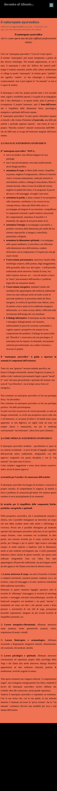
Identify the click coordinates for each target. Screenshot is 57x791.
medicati (38, 29)
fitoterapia (26, 29)
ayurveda (8, 29)
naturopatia (17, 29)
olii (32, 29)
